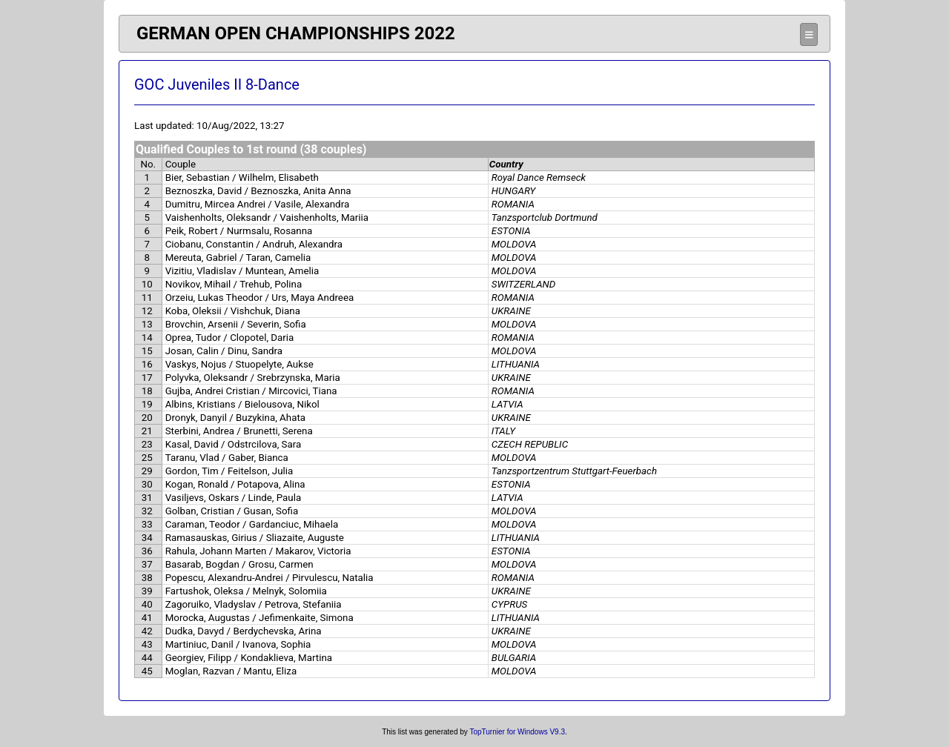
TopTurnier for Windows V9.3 (517, 732)
